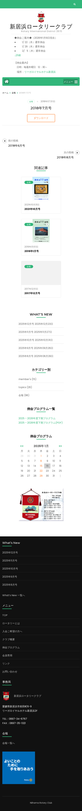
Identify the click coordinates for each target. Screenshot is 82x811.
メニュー (70, 82)
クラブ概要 (8, 639)
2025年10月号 (26, 340)
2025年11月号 (26, 332)
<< (22, 446)
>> (60, 446)
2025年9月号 (26, 348)
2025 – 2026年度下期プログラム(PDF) (41, 422)
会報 (31, 101)
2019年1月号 (31, 251)
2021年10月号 (32, 209)
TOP (4, 615)
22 (41, 471)
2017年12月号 (32, 293)
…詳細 (17, 55)
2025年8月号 (26, 356)
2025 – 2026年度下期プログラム (37, 418)
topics (22, 387)
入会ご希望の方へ (12, 631)
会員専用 (7, 655)
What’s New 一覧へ (13, 595)
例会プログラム (11, 647)
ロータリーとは (11, 623)
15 (41, 466)
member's (25, 379)
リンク (6, 663)
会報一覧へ (8, 743)
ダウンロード (41, 118)
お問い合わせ (9, 671)
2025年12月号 (26, 324)
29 (41, 476)
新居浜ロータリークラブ (41, 26)
